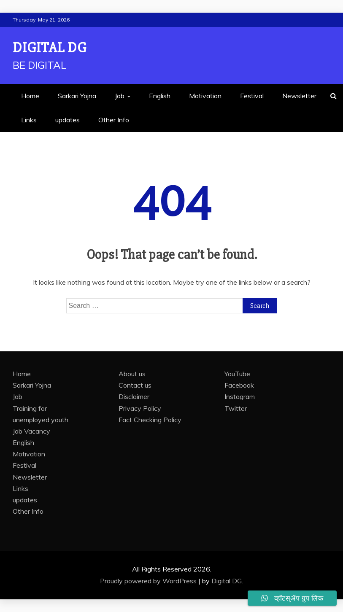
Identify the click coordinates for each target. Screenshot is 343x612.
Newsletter (299, 96)
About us (132, 373)
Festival (252, 96)
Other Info (113, 120)
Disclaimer (134, 396)
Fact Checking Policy (150, 419)
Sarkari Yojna (77, 96)
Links (29, 120)
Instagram (239, 396)
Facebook (239, 385)
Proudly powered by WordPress (149, 581)
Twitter (235, 408)
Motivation (205, 96)
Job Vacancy (31, 431)
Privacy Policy (140, 408)
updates (67, 120)
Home (30, 96)
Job (119, 96)
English (159, 96)
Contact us (135, 385)
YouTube (237, 373)
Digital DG (49, 48)
